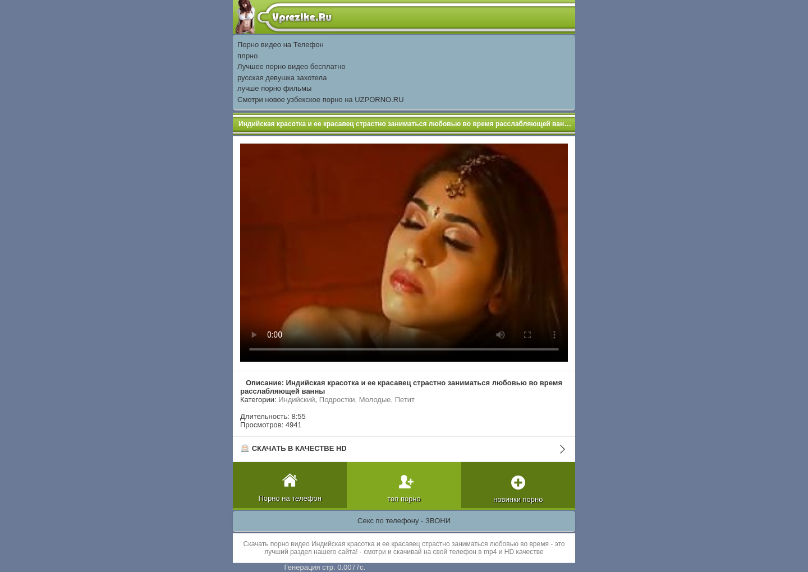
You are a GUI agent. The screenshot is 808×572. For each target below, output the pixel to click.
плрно (247, 56)
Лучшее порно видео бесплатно (291, 66)
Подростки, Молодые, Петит (367, 399)
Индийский (296, 399)
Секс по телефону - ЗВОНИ (404, 520)
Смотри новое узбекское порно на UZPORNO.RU (320, 99)
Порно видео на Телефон (280, 44)
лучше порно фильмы (274, 88)
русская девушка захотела (282, 77)
